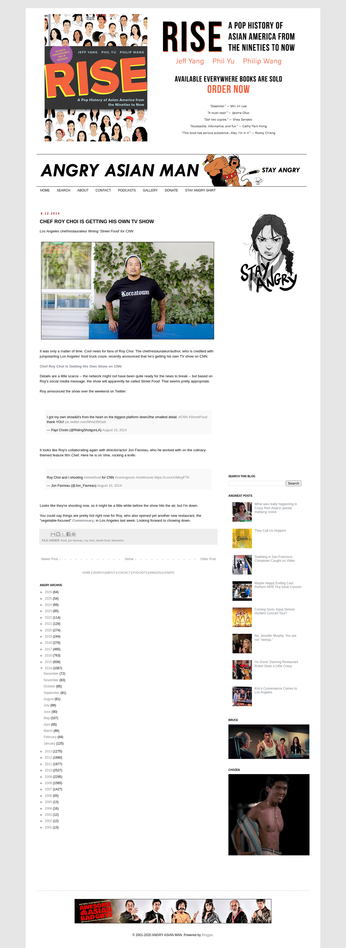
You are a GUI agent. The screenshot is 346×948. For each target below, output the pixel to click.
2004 (49, 808)
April (47, 724)
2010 (49, 770)
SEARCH (63, 190)
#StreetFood (198, 417)
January (50, 743)
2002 (49, 821)
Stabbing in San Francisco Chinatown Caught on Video (275, 559)
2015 (49, 662)
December (51, 674)
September (52, 693)
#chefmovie (144, 477)
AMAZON (155, 572)
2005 (49, 802)
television (117, 540)
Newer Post (49, 559)
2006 (49, 796)
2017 (49, 649)
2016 (49, 655)
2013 (49, 751)
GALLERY (150, 190)
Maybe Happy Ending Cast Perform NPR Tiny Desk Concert (278, 585)
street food (103, 540)
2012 (49, 757)
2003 (49, 815)
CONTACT (103, 190)
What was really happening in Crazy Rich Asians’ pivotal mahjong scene (276, 508)
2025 (49, 598)
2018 (49, 643)
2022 (49, 617)
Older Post (208, 559)
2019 (49, 636)
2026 (49, 592)
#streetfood (92, 477)
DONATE (171, 190)
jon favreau (75, 540)
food (63, 540)
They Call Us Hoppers (270, 531)
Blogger (207, 935)
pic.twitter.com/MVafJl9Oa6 (85, 422)
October (50, 686)
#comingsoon (125, 477)
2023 (49, 611)
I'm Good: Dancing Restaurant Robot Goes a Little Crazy (276, 664)
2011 (49, 764)
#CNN (183, 417)
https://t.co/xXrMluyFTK (171, 477)
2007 (49, 789)
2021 (49, 624)
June (47, 712)
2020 (49, 630)
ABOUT (82, 190)
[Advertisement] (269, 384)
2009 (49, 777)
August (49, 699)
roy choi (89, 540)
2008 (49, 783)
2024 (49, 605)
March (49, 731)
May (47, 718)
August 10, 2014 (114, 430)
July (47, 705)
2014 (49, 668)
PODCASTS (127, 190)
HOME (45, 190)
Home (129, 559)
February (50, 737)
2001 (49, 827)
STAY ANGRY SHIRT (200, 190)
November (51, 680)
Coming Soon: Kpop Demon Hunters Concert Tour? (275, 611)
